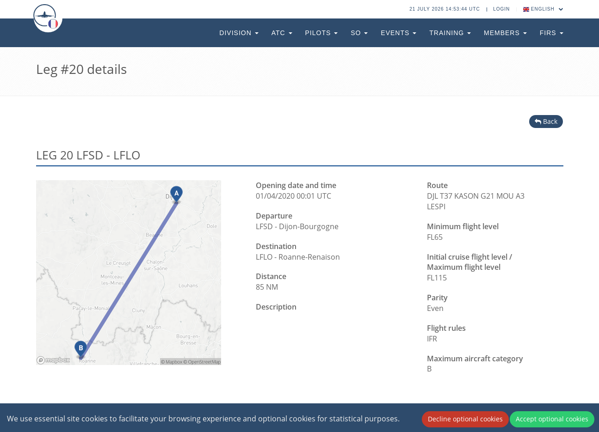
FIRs (551, 33)
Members (505, 33)
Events (398, 33)
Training (450, 33)
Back (546, 121)
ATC (282, 33)
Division (238, 33)
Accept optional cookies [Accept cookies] (552, 418)
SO (359, 33)
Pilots (321, 33)
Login (501, 9)
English (543, 9)
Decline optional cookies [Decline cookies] (465, 418)
